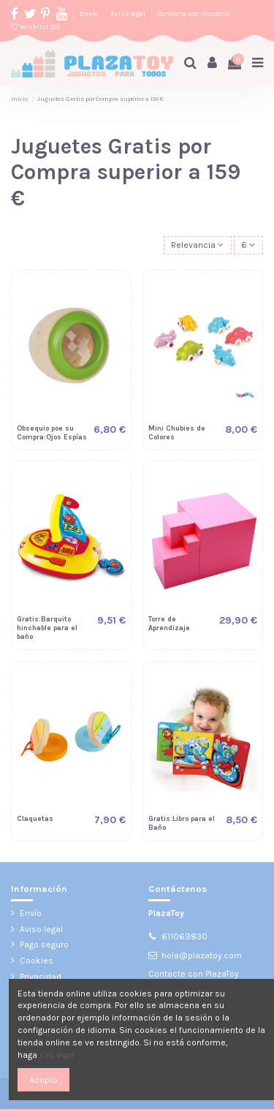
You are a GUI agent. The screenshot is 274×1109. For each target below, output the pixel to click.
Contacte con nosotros (194, 14)
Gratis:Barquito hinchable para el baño (47, 627)
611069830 (184, 936)
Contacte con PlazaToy (193, 974)
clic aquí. (57, 1055)
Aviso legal (128, 14)
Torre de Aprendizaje (169, 623)
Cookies (36, 960)
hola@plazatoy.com (201, 955)
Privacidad (40, 977)
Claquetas (35, 818)
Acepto (43, 1080)
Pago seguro (44, 944)
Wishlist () (35, 27)
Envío (89, 14)
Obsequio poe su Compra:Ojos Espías (52, 432)
